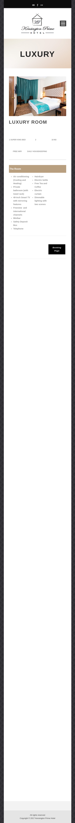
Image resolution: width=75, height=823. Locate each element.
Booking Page (57, 249)
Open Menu (63, 23)
